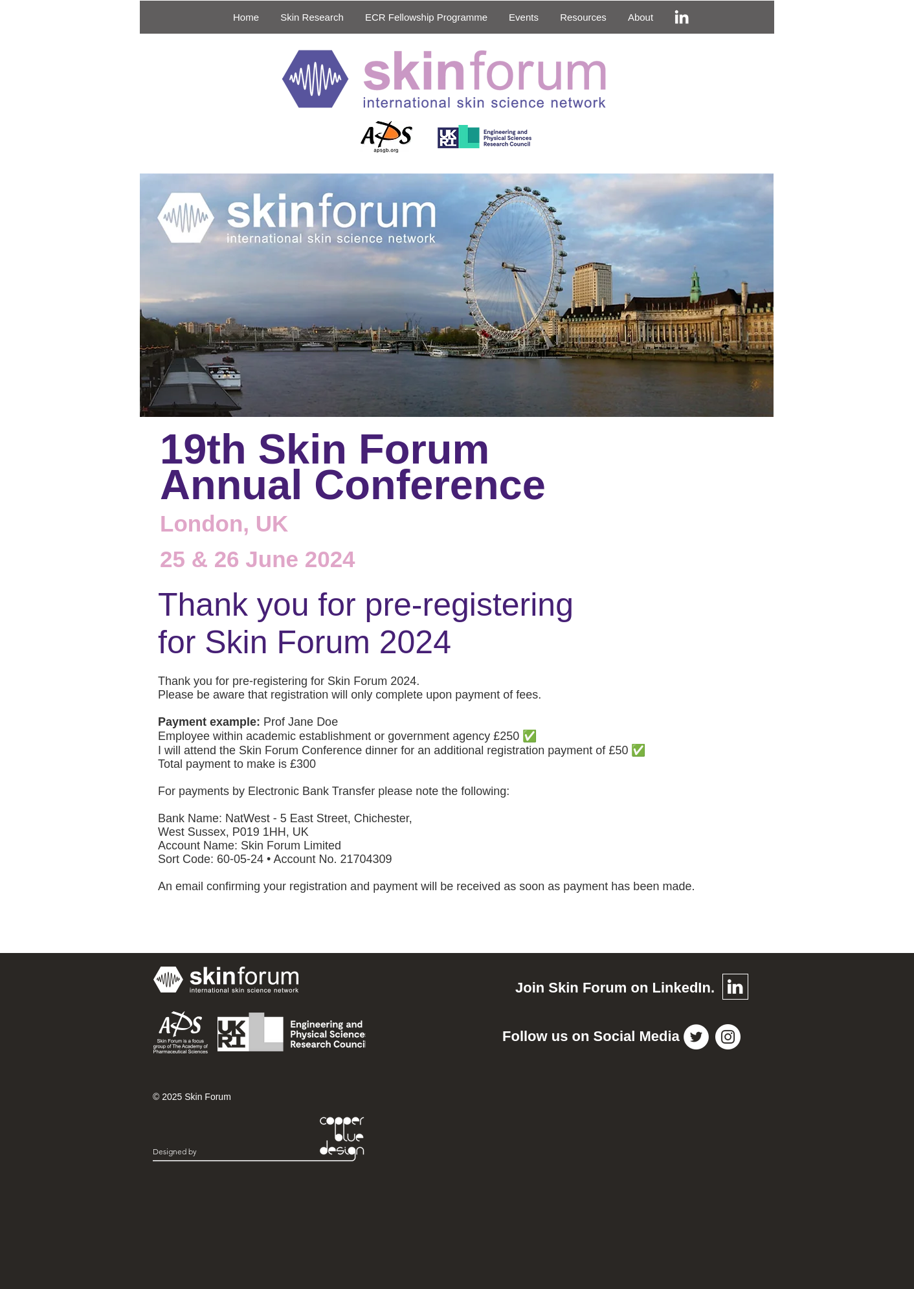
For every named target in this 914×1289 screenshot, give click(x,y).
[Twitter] (696, 1036)
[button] (311, 17)
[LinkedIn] (681, 17)
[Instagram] (728, 1036)
